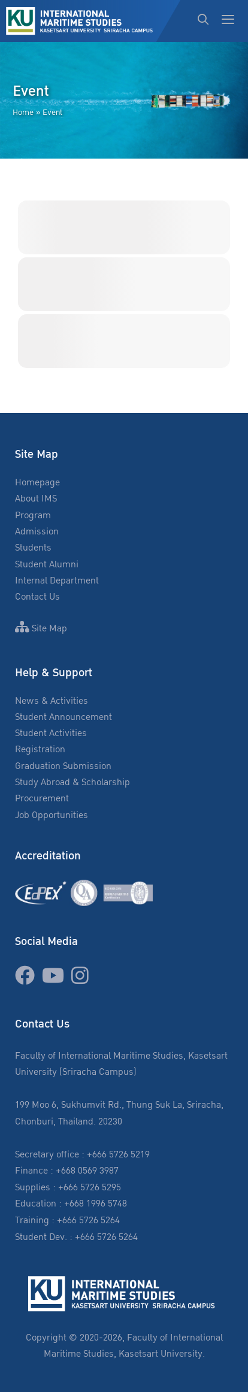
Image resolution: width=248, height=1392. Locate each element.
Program (33, 515)
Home (23, 112)
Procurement (42, 798)
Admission (37, 531)
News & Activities (51, 701)
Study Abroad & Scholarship (72, 782)
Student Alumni (46, 564)
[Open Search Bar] (203, 21)
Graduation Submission (63, 766)
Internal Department (57, 580)
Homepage (37, 482)
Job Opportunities (51, 815)
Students (33, 547)
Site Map (41, 628)
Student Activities (51, 733)
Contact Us (37, 596)
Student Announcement (63, 717)
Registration (40, 749)
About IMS (36, 498)
